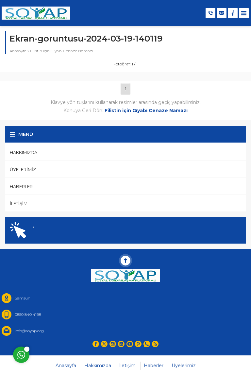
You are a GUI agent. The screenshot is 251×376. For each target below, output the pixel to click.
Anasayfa (17, 50)
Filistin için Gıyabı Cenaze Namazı (61, 50)
